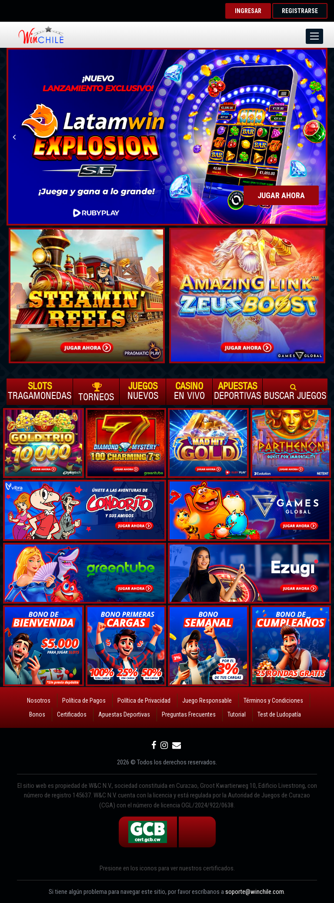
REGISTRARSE (300, 10)
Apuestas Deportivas (124, 714)
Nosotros (38, 700)
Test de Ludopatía (279, 714)
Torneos (96, 392)
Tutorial (236, 714)
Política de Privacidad (143, 700)
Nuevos (142, 391)
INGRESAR (248, 10)
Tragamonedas (39, 391)
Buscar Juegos (295, 392)
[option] (167, 137)
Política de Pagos (84, 700)
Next (319, 136)
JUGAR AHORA (281, 195)
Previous (14, 136)
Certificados (72, 714)
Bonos (37, 714)
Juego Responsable (207, 700)
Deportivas (237, 391)
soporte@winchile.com (254, 892)
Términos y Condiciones (273, 700)
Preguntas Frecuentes (189, 714)
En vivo (189, 391)
